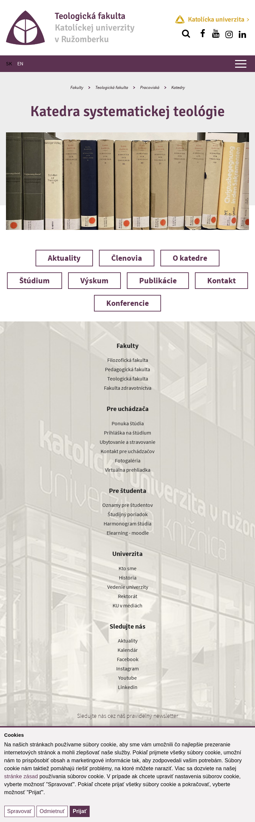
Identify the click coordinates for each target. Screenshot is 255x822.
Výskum (94, 280)
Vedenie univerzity (127, 586)
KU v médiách (127, 605)
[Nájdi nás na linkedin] (242, 33)
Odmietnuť (52, 811)
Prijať (80, 811)
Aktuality (64, 258)
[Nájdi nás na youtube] (215, 33)
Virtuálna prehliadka (127, 469)
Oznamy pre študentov (127, 505)
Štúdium (34, 280)
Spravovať (19, 811)
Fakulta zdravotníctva (127, 387)
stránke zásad (21, 776)
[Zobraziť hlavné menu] (240, 63)
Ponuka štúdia (128, 423)
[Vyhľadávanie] (186, 33)
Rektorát (127, 596)
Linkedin (127, 687)
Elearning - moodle (128, 532)
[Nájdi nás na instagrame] (229, 33)
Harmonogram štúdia (127, 523)
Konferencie (127, 303)
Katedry (178, 87)
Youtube (127, 677)
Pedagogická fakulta (127, 369)
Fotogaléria (127, 460)
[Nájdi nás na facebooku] (202, 33)
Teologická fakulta (111, 87)
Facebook (127, 659)
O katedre (190, 258)
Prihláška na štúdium (127, 432)
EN (20, 63)
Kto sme (127, 568)
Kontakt (221, 280)
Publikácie (158, 280)
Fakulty (76, 87)
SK (9, 63)
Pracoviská (149, 87)
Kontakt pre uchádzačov (127, 451)
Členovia (126, 258)
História (127, 577)
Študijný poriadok (128, 514)
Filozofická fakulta (127, 360)
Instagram (127, 668)
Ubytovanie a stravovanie (127, 442)
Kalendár (128, 650)
